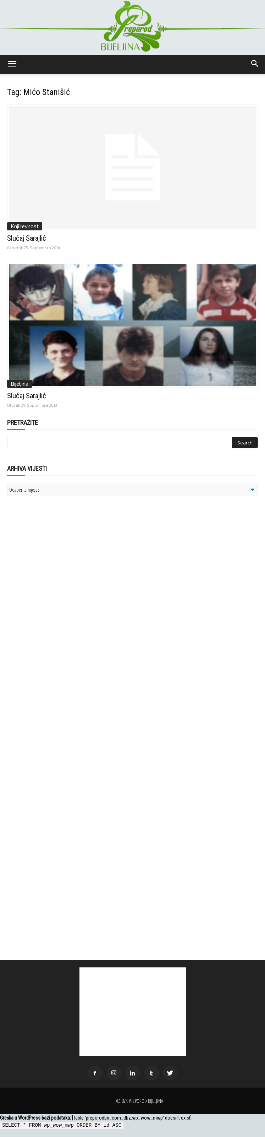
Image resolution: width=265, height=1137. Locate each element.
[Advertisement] (62, 593)
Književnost (25, 226)
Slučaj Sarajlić (26, 238)
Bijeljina (19, 383)
